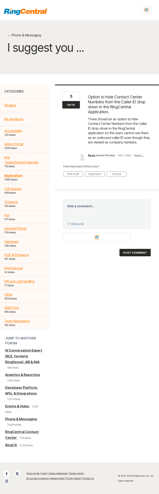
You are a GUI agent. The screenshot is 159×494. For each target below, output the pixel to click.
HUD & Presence (16, 255)
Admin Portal (13, 144)
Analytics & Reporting (22, 375)
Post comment (135, 252)
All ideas (10, 105)
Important (97, 174)
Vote (71, 104)
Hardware (11, 242)
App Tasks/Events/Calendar (21, 159)
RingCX (11, 445)
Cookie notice (76, 473)
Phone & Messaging (21, 419)
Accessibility (13, 131)
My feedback (13, 119)
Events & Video (17, 406)
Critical (119, 174)
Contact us (88, 478)
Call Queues (13, 189)
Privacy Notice (73, 478)
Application (13, 175)
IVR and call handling (19, 281)
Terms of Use (32, 473)
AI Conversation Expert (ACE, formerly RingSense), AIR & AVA (23, 356)
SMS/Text (11, 308)
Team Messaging (17, 321)
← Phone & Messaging (24, 35)
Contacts (11, 202)
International (13, 268)
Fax (7, 215)
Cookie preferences (57, 473)
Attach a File (77, 223)
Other (8, 294)
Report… (139, 155)
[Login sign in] (146, 10)
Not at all (75, 174)
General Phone (15, 228)
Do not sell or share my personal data (45, 478)
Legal (44, 473)
